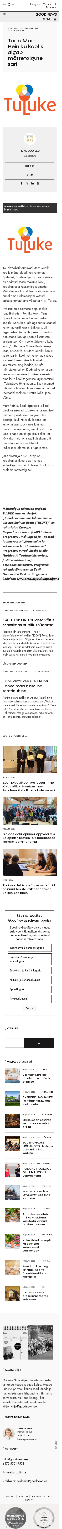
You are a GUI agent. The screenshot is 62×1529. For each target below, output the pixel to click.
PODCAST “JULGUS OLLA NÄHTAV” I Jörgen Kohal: (37, 1172)
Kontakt (29, 1501)
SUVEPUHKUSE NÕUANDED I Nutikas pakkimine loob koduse (38, 1148)
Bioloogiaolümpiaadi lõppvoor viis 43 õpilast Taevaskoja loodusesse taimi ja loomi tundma (29, 838)
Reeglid (23, 1498)
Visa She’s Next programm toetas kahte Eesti (35, 1296)
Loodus (46, 1208)
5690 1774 (23, 1437)
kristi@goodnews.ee (27, 1441)
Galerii (19, 610)
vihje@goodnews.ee (24, 1408)
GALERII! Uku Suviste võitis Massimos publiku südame (28, 622)
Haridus (29, 28)
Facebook (51, 7)
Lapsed (45, 1069)
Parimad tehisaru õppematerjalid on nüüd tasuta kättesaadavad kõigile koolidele (29, 889)
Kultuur (23, 671)
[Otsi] (39, 1043)
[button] (2, 10)
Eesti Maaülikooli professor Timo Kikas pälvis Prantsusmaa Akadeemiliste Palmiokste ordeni (29, 786)
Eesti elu (19, 28)
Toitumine (47, 1234)
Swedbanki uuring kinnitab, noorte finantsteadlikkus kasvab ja (35, 1271)
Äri (43, 1287)
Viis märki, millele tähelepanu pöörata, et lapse (37, 1078)
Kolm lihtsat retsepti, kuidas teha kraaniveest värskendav (37, 1245)
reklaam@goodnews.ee (32, 1482)
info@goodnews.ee (15, 1460)
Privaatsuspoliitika (14, 1474)
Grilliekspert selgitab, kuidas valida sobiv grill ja (37, 1123)
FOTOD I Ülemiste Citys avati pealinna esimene (36, 1195)
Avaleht (10, 1498)
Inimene (46, 1163)
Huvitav (46, 1260)
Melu (12, 610)
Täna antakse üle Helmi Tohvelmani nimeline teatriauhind (25, 686)
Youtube (47, 4)
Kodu (10, 28)
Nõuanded (47, 1092)
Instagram (35, 4)
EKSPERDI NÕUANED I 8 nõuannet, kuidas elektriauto (38, 1101)
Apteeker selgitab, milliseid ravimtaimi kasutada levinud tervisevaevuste (36, 1219)
